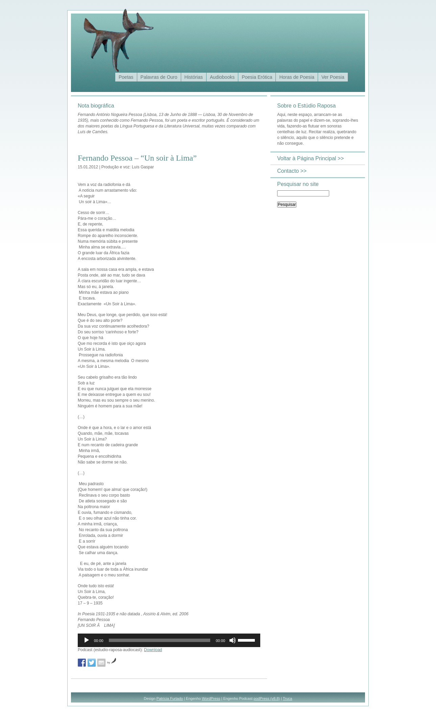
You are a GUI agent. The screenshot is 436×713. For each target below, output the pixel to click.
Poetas (126, 77)
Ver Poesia (332, 77)
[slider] (160, 640)
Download (153, 649)
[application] (169, 640)
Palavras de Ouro (159, 77)
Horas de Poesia (296, 77)
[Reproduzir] (86, 640)
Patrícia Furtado (169, 698)
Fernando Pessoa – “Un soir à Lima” (137, 157)
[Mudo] (232, 640)
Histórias (194, 77)
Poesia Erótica (257, 77)
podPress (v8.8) (266, 698)
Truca (287, 698)
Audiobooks (222, 77)
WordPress (211, 698)
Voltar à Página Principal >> (310, 158)
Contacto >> (292, 171)
